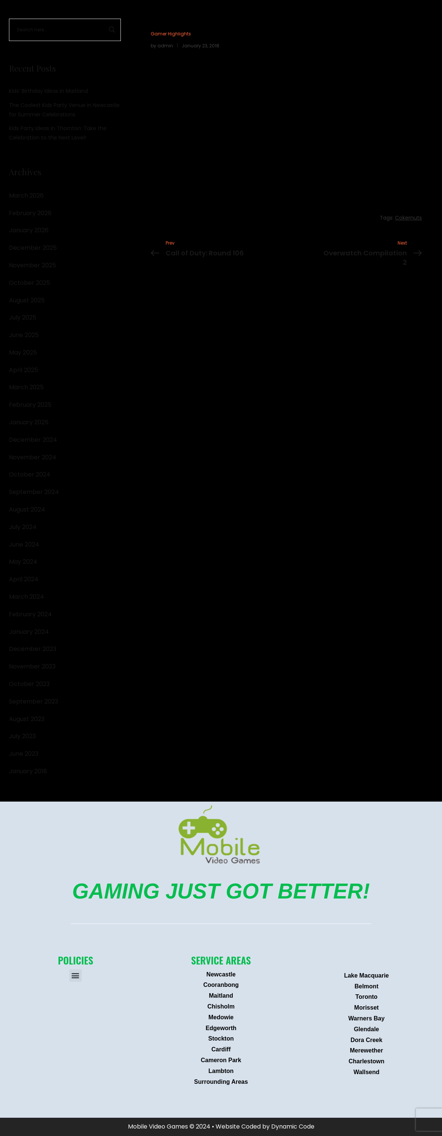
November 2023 (32, 666)
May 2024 (23, 561)
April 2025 (23, 370)
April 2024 (23, 579)
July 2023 (22, 736)
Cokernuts (408, 217)
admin (165, 46)
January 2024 (29, 631)
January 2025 (28, 422)
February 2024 (30, 614)
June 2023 (23, 753)
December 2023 (32, 649)
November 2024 (32, 457)
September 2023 (33, 701)
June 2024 (24, 544)
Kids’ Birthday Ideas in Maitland (48, 91)
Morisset (366, 1007)
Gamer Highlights (171, 34)
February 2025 (30, 404)
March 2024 (26, 596)
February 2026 (30, 213)
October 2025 (29, 283)
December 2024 (33, 439)
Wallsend (367, 1072)
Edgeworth (221, 1028)
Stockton (220, 1038)
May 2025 (23, 352)
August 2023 (26, 719)
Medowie (221, 1017)
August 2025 (27, 300)
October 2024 (29, 474)
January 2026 (28, 230)
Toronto (366, 997)
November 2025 (32, 265)
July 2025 (22, 317)
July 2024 (23, 527)
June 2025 (24, 335)
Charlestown (366, 1061)
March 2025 (26, 387)
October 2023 (29, 684)
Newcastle (220, 974)
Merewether (366, 1050)
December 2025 (33, 247)
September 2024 (34, 492)
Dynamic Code (292, 1126)
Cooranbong (221, 985)
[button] (75, 975)
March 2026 (26, 195)
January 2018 (28, 771)
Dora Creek (366, 1040)
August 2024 (27, 509)
